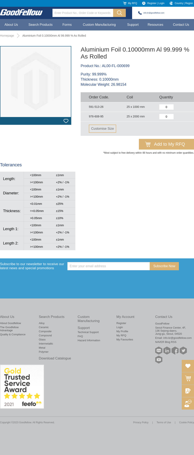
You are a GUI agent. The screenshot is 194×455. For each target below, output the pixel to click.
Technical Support (88, 332)
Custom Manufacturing (99, 24)
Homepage (7, 35)
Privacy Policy (140, 422)
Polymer (44, 351)
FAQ (80, 336)
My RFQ (132, 3)
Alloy (42, 323)
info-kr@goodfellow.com (153, 13)
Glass (42, 339)
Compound (45, 335)
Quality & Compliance (13, 334)
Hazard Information (89, 340)
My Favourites (124, 339)
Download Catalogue (55, 358)
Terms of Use (164, 422)
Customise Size (102, 128)
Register (121, 323)
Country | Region (184, 3)
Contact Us (181, 24)
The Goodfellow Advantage (9, 329)
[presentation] (98, 278)
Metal (42, 347)
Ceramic (44, 327)
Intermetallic (46, 343)
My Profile (122, 331)
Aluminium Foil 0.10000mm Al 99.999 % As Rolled (54, 35)
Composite (45, 331)
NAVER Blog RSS (165, 342)
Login (119, 327)
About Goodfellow (10, 323)
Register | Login (155, 3)
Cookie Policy (186, 422)
